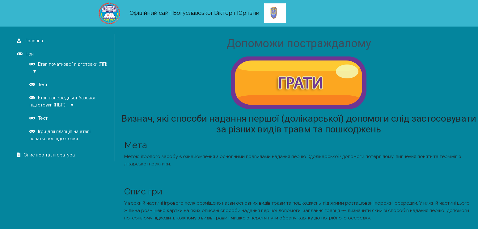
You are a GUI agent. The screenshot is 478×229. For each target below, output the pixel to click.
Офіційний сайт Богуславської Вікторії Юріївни (194, 13)
